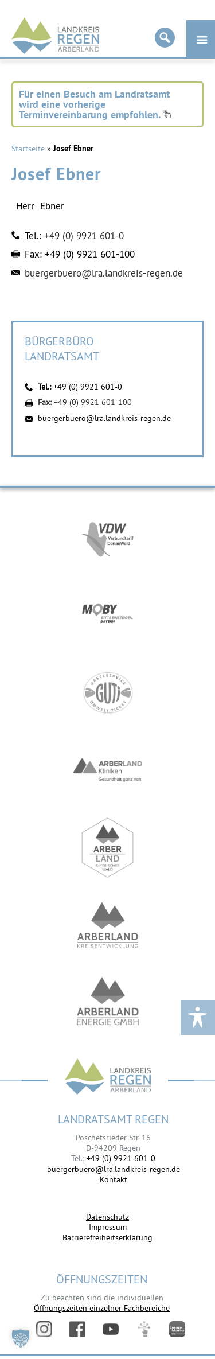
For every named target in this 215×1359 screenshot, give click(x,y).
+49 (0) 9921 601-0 (84, 235)
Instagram (44, 1329)
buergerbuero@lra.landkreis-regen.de (104, 273)
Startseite (28, 148)
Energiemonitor (177, 1329)
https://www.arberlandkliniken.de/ (107, 770)
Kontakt (113, 1179)
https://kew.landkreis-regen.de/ (107, 925)
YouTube (111, 1329)
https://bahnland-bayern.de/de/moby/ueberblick (107, 615)
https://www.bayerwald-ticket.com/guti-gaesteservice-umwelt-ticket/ (107, 693)
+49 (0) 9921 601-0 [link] (121, 1158)
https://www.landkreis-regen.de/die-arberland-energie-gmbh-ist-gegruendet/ (107, 1002)
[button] (20, 1338)
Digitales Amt (144, 1329)
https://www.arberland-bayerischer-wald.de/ (107, 847)
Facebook (77, 1329)
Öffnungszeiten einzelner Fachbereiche (102, 1308)
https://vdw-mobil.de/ (107, 538)
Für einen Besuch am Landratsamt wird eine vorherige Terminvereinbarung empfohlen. (95, 104)
